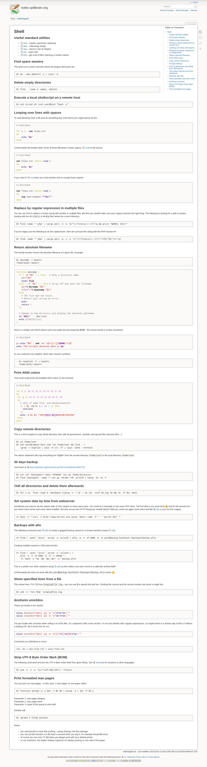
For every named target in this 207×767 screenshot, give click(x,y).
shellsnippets (23, 19)
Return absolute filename (179, 55)
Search (195, 6)
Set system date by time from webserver (181, 72)
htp (157, 509)
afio (46, 530)
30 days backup (175, 64)
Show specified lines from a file (182, 79)
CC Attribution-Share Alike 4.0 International (141, 757)
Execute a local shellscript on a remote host (182, 44)
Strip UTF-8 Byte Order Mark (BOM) (181, 85)
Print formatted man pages (180, 89)
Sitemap (194, 10)
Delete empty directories (179, 40)
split (59, 566)
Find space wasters (177, 37)
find (25, 55)
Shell (169, 32)
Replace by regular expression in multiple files (181, 51)
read (87, 148)
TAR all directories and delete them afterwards (181, 67)
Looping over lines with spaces (181, 48)
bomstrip (100, 662)
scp (32, 177)
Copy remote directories (179, 61)
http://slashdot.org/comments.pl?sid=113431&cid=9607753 (57, 467)
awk (25, 46)
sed (25, 43)
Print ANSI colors (176, 58)
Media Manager (182, 10)
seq (25, 49)
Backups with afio (176, 76)
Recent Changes (167, 10)
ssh (113, 530)
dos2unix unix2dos (177, 82)
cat (24, 52)
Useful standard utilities (178, 35)
